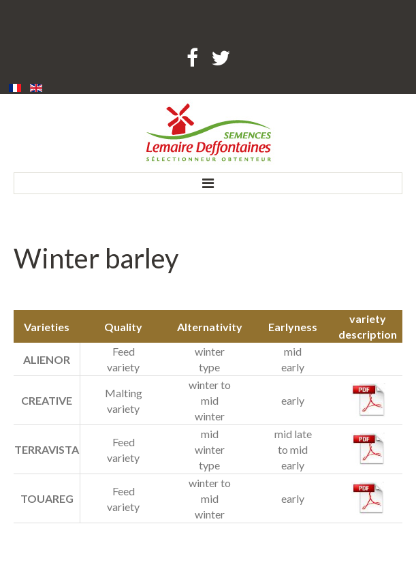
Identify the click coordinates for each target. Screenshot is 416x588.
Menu (208, 183)
